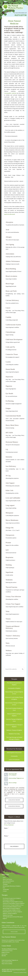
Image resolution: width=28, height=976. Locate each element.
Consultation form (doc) (14, 806)
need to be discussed (9, 214)
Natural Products (7, 882)
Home (4, 877)
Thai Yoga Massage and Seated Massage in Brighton (14, 738)
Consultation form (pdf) (14, 799)
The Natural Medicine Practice (13, 7)
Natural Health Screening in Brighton (14, 714)
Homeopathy (14, 756)
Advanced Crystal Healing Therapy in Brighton (14, 698)
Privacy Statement (9, 825)
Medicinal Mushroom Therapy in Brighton (14, 725)
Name (6, 828)
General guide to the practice (14, 752)
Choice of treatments (14, 759)
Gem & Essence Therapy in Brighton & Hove (14, 703)
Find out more (14, 931)
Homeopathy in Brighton (14, 688)
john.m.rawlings (13, 782)
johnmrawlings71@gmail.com (16, 778)
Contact (5, 891)
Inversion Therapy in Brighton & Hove (14, 720)
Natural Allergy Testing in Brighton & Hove (14, 692)
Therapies (5, 884)
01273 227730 (21, 15)
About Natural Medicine (8, 881)
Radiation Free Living (14, 733)
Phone (6, 836)
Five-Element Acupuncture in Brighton (14, 683)
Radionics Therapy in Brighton (14, 730)
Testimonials (6, 889)
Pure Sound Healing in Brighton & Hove (14, 709)
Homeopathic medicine (10, 93)
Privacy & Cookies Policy (20, 972)
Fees (4, 887)
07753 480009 (12, 775)
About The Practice (7, 879)
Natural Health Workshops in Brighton (12, 886)
